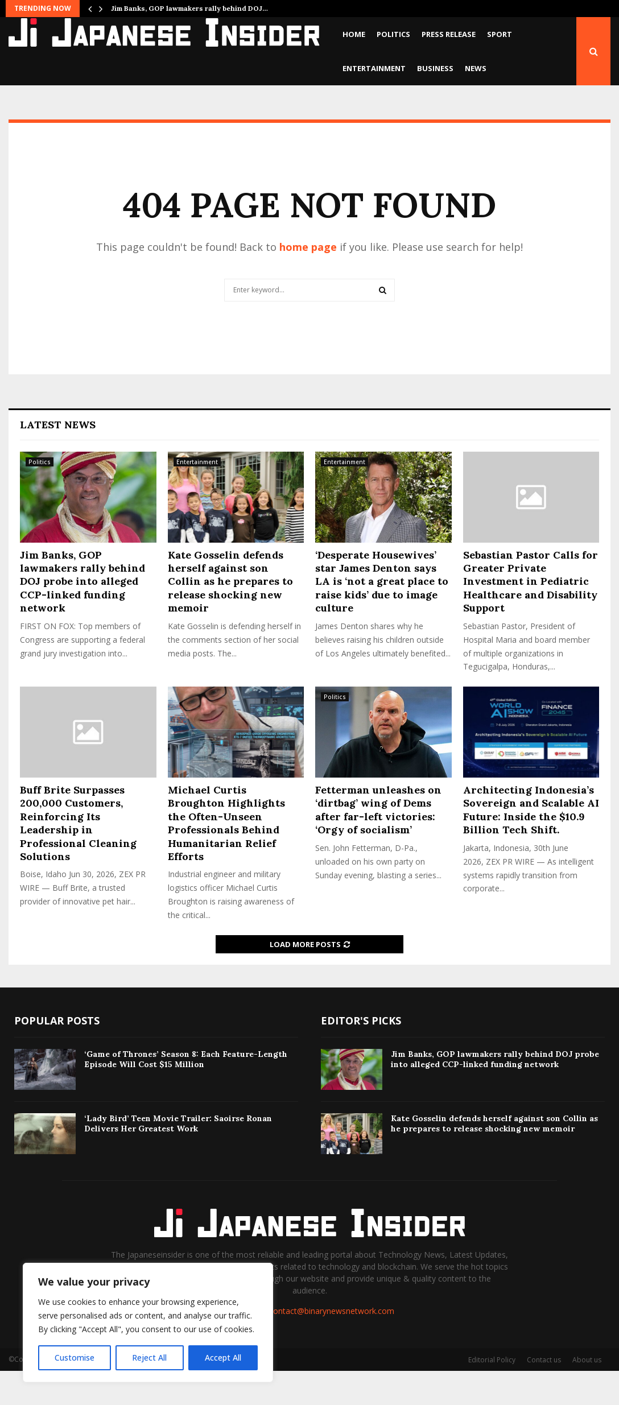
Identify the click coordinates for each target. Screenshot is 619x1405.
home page (308, 281)
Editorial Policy (491, 1394)
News (475, 68)
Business (435, 68)
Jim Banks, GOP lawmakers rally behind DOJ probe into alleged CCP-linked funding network (82, 615)
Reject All (149, 1357)
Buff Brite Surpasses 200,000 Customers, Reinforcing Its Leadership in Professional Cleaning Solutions (78, 857)
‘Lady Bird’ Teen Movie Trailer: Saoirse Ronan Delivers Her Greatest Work (178, 1157)
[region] (148, 1322)
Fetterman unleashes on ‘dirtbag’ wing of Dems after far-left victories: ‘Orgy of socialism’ (378, 843)
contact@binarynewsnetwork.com (331, 1345)
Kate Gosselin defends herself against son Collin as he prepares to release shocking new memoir (230, 615)
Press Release (449, 34)
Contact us (544, 1394)
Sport (499, 34)
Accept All (223, 1357)
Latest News (58, 458)
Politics (393, 34)
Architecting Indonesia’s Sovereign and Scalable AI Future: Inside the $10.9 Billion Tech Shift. (531, 843)
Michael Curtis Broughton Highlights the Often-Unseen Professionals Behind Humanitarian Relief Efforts (226, 857)
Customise (74, 1357)
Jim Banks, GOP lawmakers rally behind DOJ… (189, 8)
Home (353, 34)
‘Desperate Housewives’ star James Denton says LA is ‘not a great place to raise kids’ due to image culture (381, 615)
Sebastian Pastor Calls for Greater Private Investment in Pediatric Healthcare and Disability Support (530, 615)
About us (586, 1394)
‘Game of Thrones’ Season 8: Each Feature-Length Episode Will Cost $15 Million (185, 1093)
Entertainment (374, 68)
